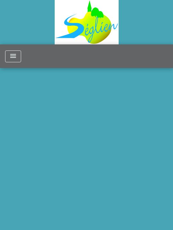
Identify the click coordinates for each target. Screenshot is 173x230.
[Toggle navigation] (13, 56)
